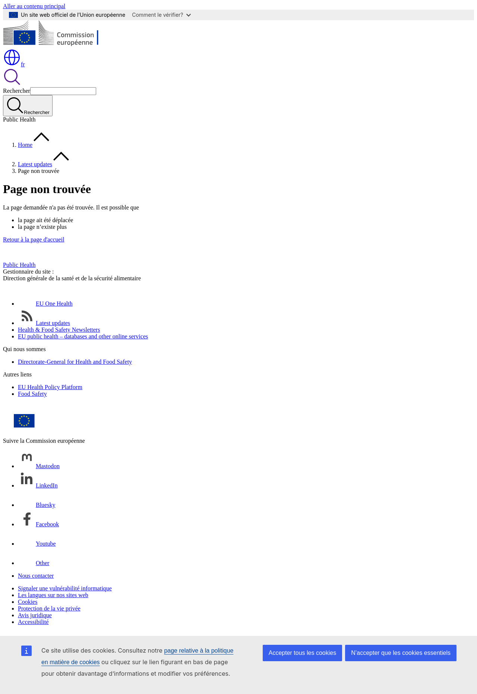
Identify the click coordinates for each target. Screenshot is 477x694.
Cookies (27, 602)
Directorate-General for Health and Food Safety (75, 362)
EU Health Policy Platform (50, 387)
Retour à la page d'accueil (33, 239)
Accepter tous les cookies (302, 653)
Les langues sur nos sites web (53, 595)
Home (25, 145)
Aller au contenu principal (34, 6)
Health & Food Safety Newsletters (59, 330)
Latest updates (35, 164)
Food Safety (32, 394)
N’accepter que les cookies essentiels (401, 653)
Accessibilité (33, 622)
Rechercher (16, 91)
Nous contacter (36, 575)
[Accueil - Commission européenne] (57, 45)
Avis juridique (35, 615)
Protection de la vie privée (49, 608)
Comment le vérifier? (161, 15)
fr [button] (14, 64)
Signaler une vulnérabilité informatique (65, 588)
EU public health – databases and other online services (83, 336)
